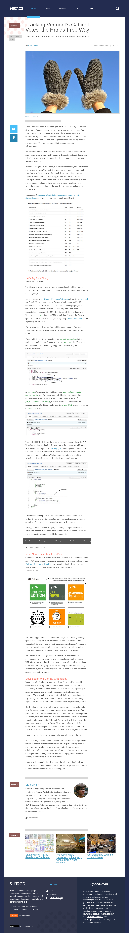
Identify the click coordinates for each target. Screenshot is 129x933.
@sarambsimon (33, 818)
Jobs (76, 8)
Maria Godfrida (31, 116)
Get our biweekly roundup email (56, 899)
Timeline (47, 564)
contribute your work (19, 909)
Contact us (33, 909)
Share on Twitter (13, 129)
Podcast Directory (33, 564)
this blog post (56, 448)
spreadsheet (16, 36)
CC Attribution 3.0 (21, 926)
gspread (84, 299)
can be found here (74, 318)
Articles (33, 8)
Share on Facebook (13, 138)
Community (61, 8)
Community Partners (92, 922)
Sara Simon (33, 46)
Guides (47, 8)
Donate (90, 8)
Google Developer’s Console (56, 299)
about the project (27, 906)
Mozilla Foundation (95, 917)
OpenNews (88, 891)
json (12, 39)
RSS (51, 891)
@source (53, 894)
